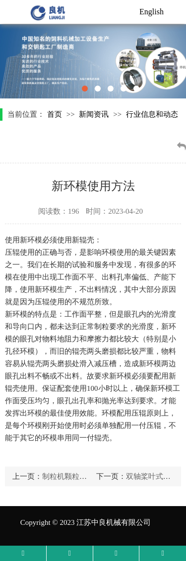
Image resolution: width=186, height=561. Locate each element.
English (151, 11)
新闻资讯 (94, 114)
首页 (54, 114)
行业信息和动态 (152, 114)
